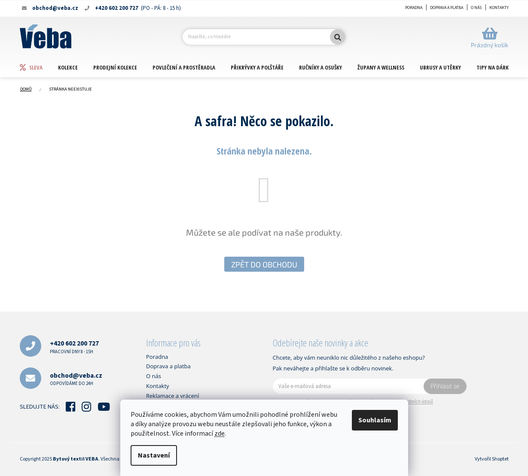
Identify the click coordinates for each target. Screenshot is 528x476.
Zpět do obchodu (264, 264)
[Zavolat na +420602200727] (135, 8)
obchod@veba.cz (76, 379)
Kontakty (499, 8)
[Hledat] (264, 37)
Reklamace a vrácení (172, 396)
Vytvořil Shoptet (492, 459)
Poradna (413, 8)
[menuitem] (39, 67)
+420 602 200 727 (74, 347)
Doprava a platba (446, 8)
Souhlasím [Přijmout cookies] (374, 420)
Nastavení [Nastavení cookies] (154, 455)
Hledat (337, 37)
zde (219, 433)
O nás (476, 8)
